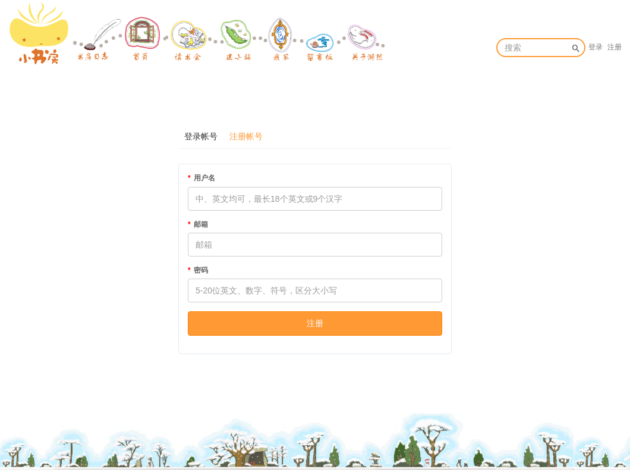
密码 (201, 270)
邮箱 (201, 224)
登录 (595, 47)
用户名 (204, 178)
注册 (614, 47)
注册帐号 (246, 136)
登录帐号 (201, 136)
